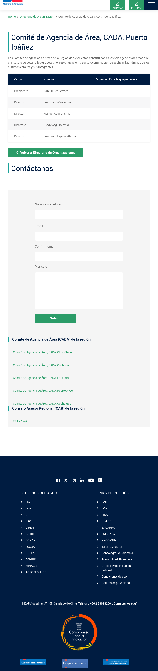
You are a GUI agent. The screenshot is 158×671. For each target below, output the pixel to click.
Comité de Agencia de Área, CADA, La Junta (41, 378)
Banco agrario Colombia (117, 553)
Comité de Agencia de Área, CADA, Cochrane (41, 365)
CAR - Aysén (20, 421)
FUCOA (30, 547)
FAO (104, 502)
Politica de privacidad (116, 583)
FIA (28, 502)
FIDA (105, 515)
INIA (28, 508)
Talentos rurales (112, 547)
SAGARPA (108, 527)
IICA (104, 508)
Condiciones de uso (114, 576)
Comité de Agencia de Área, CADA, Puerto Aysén (43, 391)
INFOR (30, 534)
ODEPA (30, 553)
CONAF (30, 540)
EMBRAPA (108, 534)
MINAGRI (31, 566)
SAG (28, 521)
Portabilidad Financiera (117, 559)
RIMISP (106, 521)
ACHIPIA (31, 559)
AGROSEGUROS (36, 572)
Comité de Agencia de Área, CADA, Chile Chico (42, 352)
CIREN (30, 527)
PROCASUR (109, 540)
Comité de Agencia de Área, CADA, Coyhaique (42, 403)
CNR (28, 515)
